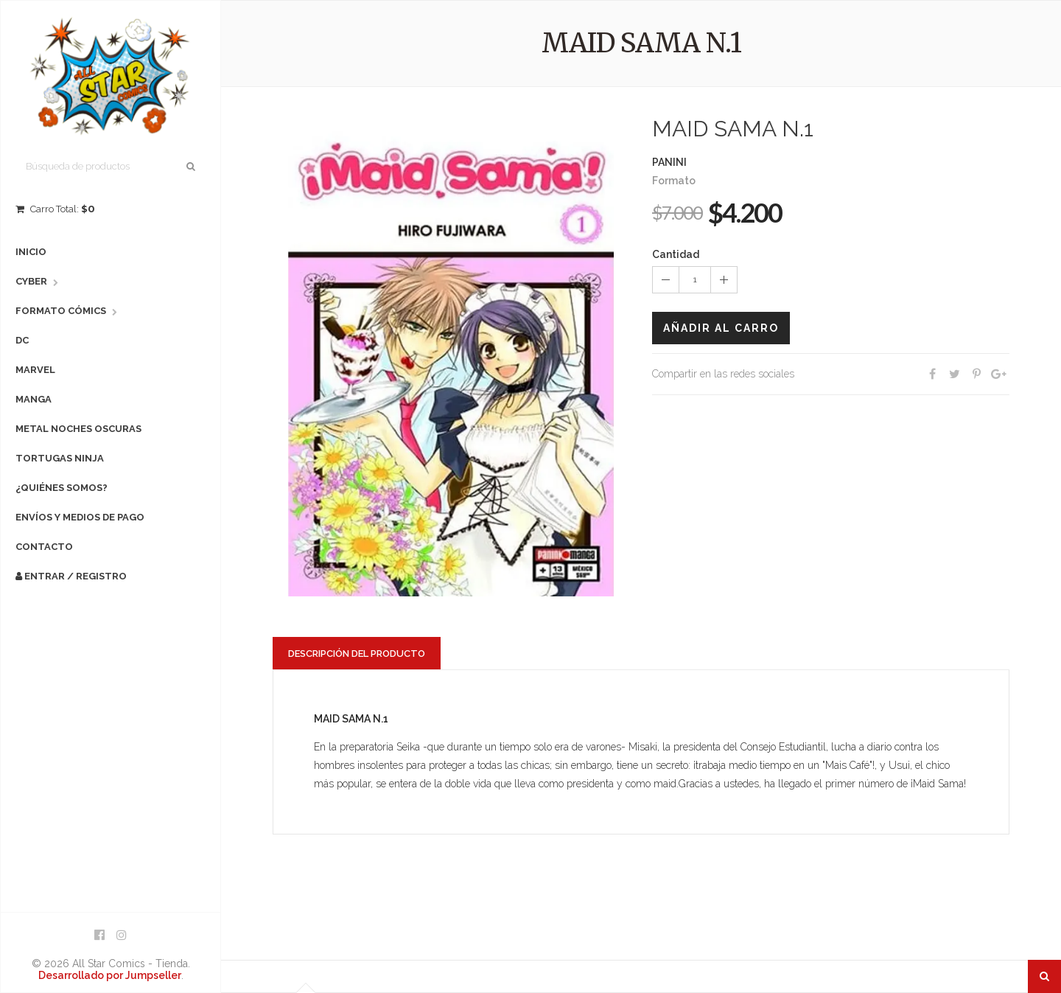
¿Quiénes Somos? (61, 487)
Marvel (35, 369)
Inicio (30, 251)
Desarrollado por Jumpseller (109, 975)
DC (22, 340)
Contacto (44, 546)
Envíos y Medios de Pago (79, 517)
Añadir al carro (721, 328)
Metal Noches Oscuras (78, 428)
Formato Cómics (60, 310)
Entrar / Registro (71, 576)
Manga (33, 399)
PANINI (669, 162)
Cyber (31, 281)
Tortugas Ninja (59, 458)
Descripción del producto (356, 653)
